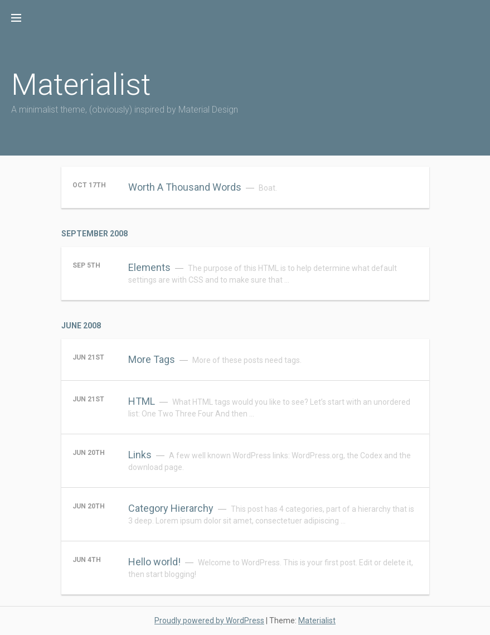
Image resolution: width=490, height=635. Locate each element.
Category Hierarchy (171, 508)
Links (140, 455)
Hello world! (154, 562)
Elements (149, 267)
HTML (141, 401)
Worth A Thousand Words (184, 187)
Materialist (81, 84)
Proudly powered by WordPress (209, 620)
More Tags (151, 359)
